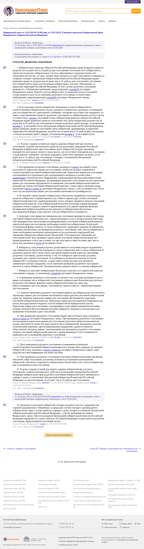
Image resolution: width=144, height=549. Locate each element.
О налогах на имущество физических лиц (89, 496)
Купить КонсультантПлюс (68, 21)
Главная (6, 28)
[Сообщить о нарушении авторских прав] (35, 539)
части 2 (75, 167)
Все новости (114, 84)
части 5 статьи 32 (33, 188)
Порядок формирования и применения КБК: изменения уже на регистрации (124, 55)
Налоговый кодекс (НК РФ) (14, 488)
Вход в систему (132, 2)
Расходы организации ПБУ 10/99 (121, 484)
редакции (39, 103)
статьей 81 (74, 89)
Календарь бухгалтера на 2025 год (122, 495)
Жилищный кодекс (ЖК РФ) (14, 484)
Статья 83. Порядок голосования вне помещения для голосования (113, 449)
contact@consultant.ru (12, 527)
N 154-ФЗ (55, 137)
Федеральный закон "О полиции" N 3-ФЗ (124, 480)
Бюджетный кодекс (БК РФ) (14, 500)
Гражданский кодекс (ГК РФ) (14, 480)
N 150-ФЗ (55, 337)
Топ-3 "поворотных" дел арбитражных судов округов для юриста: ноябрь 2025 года (123, 44)
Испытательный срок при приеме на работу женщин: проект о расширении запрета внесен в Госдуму (124, 76)
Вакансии (112, 21)
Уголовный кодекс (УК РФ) (13, 496)
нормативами (19, 178)
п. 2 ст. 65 (52, 57)
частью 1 (33, 118)
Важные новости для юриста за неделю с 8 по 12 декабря (121, 65)
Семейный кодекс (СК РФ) (48, 488)
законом (45, 162)
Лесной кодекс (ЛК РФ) (47, 484)
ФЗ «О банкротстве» (81, 480)
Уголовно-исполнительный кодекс (52, 492)
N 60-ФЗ (77, 137)
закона (35, 100)
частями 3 (17, 126)
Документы (14, 28)
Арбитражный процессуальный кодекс (18, 505)
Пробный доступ (88, 21)
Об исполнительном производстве (86, 488)
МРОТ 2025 (42, 507)
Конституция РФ (9, 509)
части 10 (40, 243)
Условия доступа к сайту (68, 545)
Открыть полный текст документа (58, 435)
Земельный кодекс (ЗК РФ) (48, 480)
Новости (101, 21)
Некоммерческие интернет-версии (17, 21)
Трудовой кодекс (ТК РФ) (13, 492)
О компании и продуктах (45, 21)
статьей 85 (52, 97)
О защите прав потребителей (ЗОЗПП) (88, 484)
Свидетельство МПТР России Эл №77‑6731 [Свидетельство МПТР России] (75, 537)
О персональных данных (83, 492)
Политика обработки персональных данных (76, 541)
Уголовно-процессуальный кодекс (51, 496)
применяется (58, 45)
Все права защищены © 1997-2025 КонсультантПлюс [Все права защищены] (24, 545)
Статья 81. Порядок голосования (21, 448)
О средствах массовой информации (87, 500)
